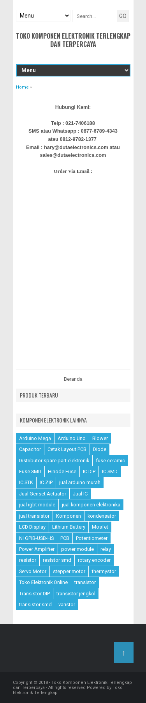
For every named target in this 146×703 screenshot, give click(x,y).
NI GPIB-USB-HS (36, 538)
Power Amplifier (37, 549)
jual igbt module (37, 505)
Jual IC (80, 494)
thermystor (104, 571)
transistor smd (35, 604)
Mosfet (100, 527)
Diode (99, 449)
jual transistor (34, 516)
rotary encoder (94, 560)
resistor (27, 560)
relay (105, 549)
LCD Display (32, 527)
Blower (100, 438)
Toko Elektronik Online (43, 582)
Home (22, 87)
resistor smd (57, 560)
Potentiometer (91, 538)
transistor (85, 582)
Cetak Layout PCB (66, 449)
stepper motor (69, 571)
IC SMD (110, 471)
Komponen (68, 516)
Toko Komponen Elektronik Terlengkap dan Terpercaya (73, 40)
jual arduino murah (79, 482)
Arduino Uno (72, 438)
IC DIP (89, 471)
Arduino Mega (35, 438)
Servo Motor (32, 571)
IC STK (26, 482)
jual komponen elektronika (91, 505)
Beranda (73, 379)
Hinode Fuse (62, 471)
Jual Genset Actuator (42, 494)
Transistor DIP (34, 593)
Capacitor (30, 449)
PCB (64, 538)
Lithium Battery (68, 527)
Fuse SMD (30, 471)
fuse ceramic (110, 460)
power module (77, 549)
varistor (66, 604)
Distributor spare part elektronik (54, 460)
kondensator (102, 516)
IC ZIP (46, 482)
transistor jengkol (75, 593)
